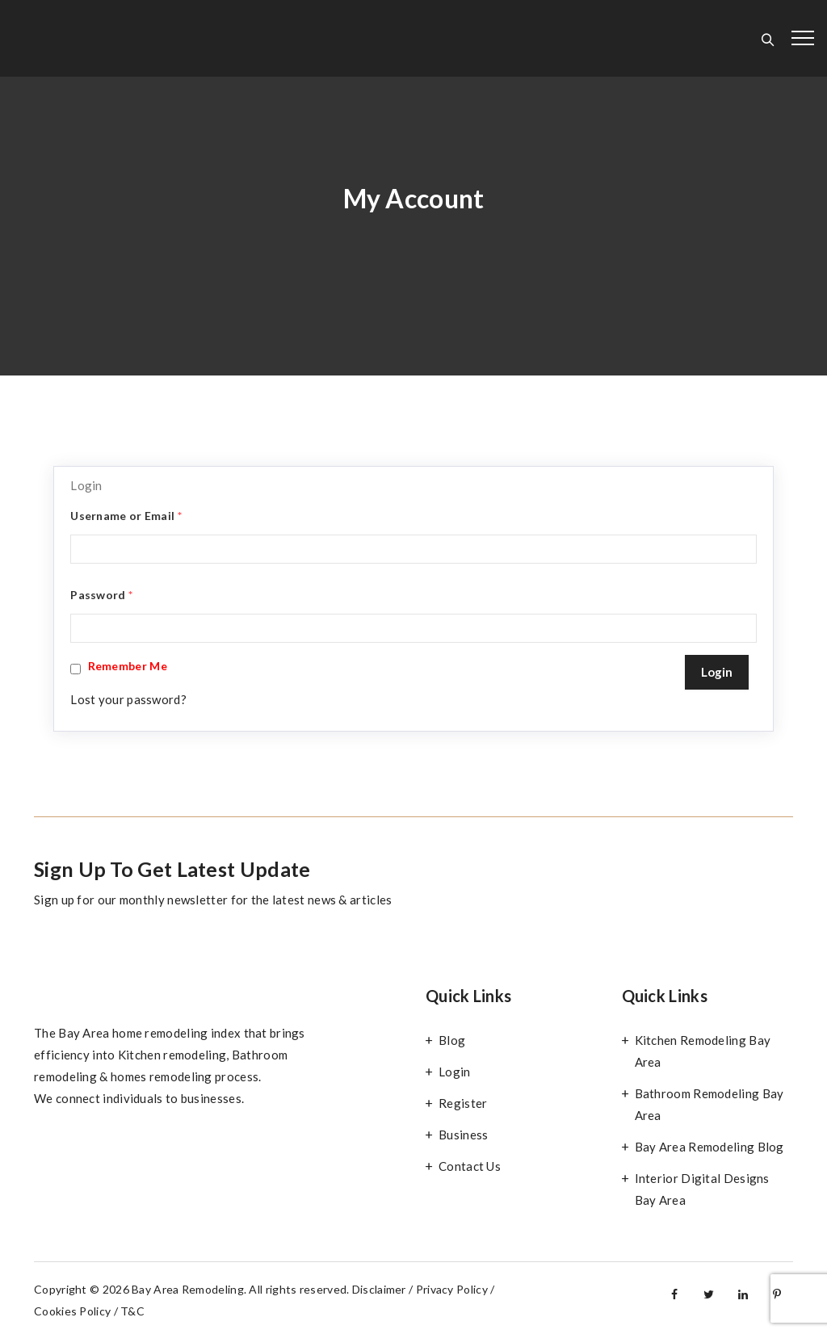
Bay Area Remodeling (188, 1289)
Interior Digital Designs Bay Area (702, 1189)
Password (101, 595)
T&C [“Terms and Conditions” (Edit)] (132, 1311)
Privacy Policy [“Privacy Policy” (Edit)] (452, 1289)
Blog (452, 1040)
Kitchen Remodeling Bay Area (703, 1051)
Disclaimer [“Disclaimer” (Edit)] (379, 1289)
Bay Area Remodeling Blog (709, 1146)
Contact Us (470, 1166)
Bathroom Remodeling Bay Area (709, 1104)
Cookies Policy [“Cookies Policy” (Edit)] (72, 1311)
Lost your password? (128, 699)
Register (463, 1103)
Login (455, 1071)
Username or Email (126, 515)
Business (463, 1134)
